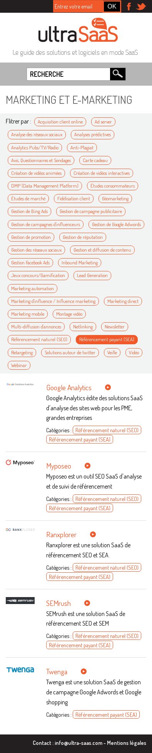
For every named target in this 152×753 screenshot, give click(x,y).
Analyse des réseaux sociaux (36, 134)
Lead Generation (92, 275)
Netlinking (83, 326)
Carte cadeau (95, 160)
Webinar (19, 365)
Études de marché (28, 198)
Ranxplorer (61, 534)
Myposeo (58, 465)
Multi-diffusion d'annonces (36, 326)
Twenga (56, 671)
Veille (112, 352)
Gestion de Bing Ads (29, 211)
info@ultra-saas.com (78, 742)
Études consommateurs (112, 186)
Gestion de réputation (83, 237)
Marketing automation (32, 288)
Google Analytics (69, 387)
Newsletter (115, 326)
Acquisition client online (60, 121)
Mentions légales (126, 742)
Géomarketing (115, 198)
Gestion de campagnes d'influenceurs (45, 224)
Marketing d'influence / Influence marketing (53, 301)
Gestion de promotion (31, 237)
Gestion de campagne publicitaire (91, 211)
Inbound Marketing (80, 262)
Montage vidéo (69, 314)
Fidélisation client (73, 198)
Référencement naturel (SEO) (39, 339)
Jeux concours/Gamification (38, 275)
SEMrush (58, 603)
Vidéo (134, 352)
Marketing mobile (27, 314)
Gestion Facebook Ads (30, 262)
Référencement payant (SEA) (106, 339)
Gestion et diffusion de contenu (102, 250)
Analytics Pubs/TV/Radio (34, 147)
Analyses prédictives (92, 134)
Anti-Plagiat (82, 147)
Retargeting (22, 352)
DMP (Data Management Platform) (45, 186)
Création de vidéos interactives (101, 173)
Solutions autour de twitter (70, 352)
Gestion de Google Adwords (116, 224)
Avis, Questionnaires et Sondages (41, 160)
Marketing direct (123, 301)
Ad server (103, 121)
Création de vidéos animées (36, 173)
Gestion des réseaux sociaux (36, 250)
